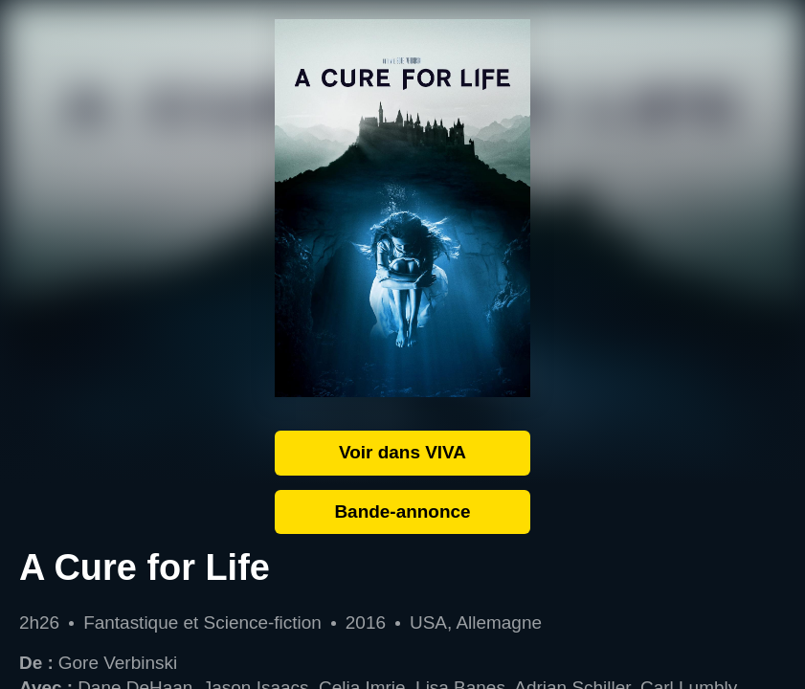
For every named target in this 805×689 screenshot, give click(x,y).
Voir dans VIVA (402, 452)
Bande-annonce (402, 511)
